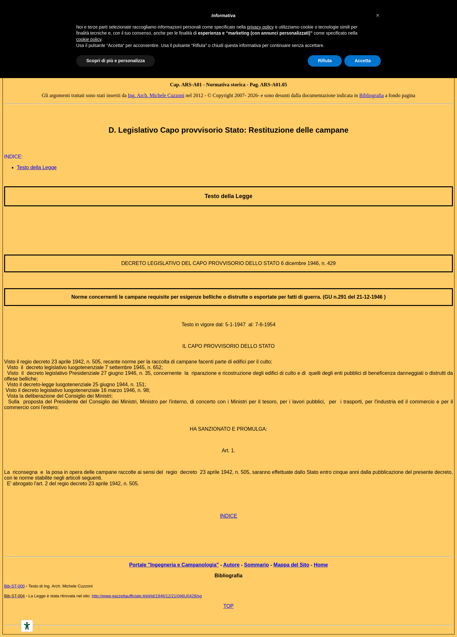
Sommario (256, 564)
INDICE (228, 516)
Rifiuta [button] (325, 60)
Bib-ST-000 (14, 586)
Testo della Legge (36, 167)
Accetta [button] (362, 60)
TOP (228, 606)
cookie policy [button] (88, 39)
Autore (231, 564)
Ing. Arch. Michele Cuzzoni (156, 95)
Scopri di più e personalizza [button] (115, 60)
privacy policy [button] (260, 27)
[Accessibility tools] (27, 626)
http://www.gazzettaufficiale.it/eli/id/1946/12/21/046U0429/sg (147, 596)
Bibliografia (371, 95)
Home (321, 564)
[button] (378, 15)
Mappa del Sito (291, 564)
